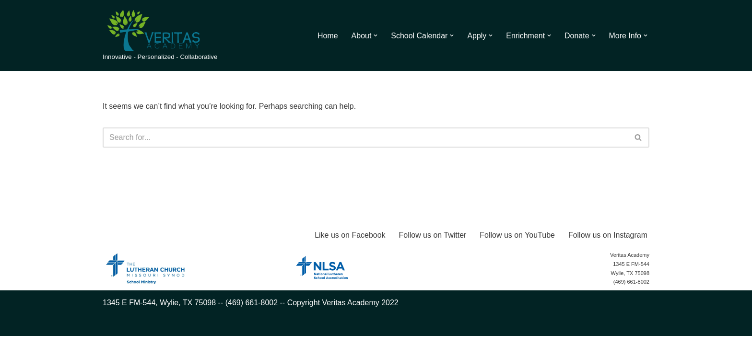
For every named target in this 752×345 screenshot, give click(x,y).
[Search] (365, 137)
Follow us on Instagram (607, 244)
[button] (375, 35)
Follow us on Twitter (432, 244)
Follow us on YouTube (517, 244)
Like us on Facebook (349, 244)
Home (327, 36)
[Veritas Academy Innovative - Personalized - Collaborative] (160, 35)
